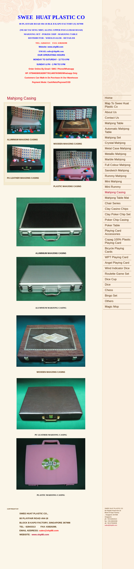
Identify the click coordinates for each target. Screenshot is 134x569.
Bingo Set (111, 295)
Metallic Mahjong (115, 154)
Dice (108, 284)
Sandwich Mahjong (117, 170)
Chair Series (113, 203)
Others (109, 301)
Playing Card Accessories (113, 232)
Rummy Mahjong (115, 176)
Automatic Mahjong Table (117, 130)
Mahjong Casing (115, 192)
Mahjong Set (113, 137)
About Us (111, 112)
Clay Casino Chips (116, 208)
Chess (109, 290)
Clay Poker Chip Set (117, 214)
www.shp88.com (39, 534)
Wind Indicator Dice (117, 268)
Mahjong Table (114, 123)
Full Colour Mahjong (117, 165)
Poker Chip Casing (117, 219)
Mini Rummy (113, 186)
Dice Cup (111, 279)
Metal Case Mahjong (118, 148)
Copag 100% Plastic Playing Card (117, 241)
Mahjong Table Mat (117, 197)
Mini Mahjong (113, 181)
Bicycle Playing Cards (114, 250)
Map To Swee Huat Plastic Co (117, 105)
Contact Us (112, 117)
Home (108, 97)
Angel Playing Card (117, 262)
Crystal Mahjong (115, 143)
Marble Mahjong (115, 159)
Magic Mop (112, 306)
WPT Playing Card (116, 257)
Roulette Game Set (117, 273)
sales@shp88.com (111, 525)
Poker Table (112, 225)
